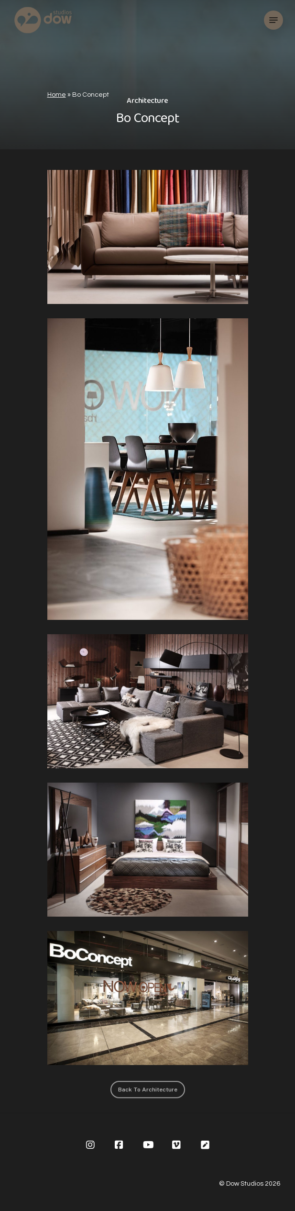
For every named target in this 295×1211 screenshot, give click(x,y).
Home (56, 94)
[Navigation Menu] (273, 20)
